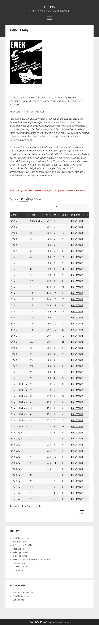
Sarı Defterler (19, 600)
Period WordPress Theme (41, 622)
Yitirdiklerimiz (19, 570)
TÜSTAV (49, 7)
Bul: (58, 206)
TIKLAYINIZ (77, 220)
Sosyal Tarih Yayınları (23, 592)
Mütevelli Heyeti (20, 556)
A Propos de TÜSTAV (22, 545)
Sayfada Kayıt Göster (25, 199)
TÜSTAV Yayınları (21, 596)
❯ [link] (87, 512)
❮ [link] (77, 512)
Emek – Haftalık (19, 384)
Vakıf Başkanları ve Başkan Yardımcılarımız (33, 559)
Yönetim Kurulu (20, 563)
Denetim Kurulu (20, 566)
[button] (27, 215)
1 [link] (82, 512)
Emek (14, 220)
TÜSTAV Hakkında (21, 538)
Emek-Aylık (16, 432)
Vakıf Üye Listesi (20, 552)
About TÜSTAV (19, 542)
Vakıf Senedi (18, 549)
